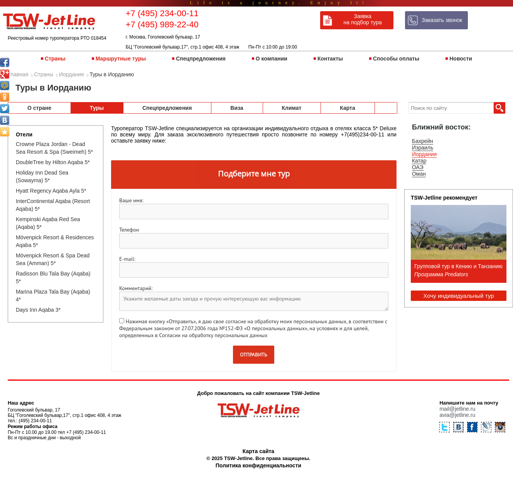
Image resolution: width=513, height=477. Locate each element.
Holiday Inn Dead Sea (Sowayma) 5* (42, 176)
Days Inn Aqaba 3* (38, 310)
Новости (460, 58)
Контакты (330, 58)
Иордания (424, 154)
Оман (419, 174)
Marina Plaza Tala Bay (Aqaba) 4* (53, 295)
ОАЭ (418, 167)
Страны (55, 58)
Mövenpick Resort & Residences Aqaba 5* (55, 241)
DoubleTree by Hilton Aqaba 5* (53, 162)
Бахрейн (422, 141)
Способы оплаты (396, 58)
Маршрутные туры (121, 58)
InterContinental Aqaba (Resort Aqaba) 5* (53, 205)
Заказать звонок (442, 20)
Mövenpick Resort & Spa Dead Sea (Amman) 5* (52, 259)
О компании (271, 58)
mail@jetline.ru (457, 409)
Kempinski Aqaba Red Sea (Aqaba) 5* (48, 223)
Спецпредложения (200, 58)
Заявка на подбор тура (363, 19)
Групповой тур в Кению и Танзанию (458, 266)
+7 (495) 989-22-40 (162, 24)
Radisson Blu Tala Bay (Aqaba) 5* (53, 277)
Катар (419, 161)
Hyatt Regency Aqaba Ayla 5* (51, 191)
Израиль (422, 147)
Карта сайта (258, 451)
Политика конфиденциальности (258, 465)
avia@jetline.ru (457, 415)
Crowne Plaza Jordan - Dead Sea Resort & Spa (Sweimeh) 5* (54, 148)
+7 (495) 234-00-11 (162, 13)
